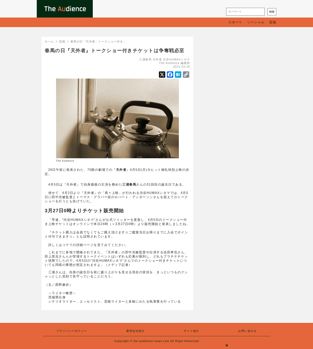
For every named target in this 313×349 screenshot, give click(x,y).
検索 (271, 11)
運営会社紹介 (135, 330)
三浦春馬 (145, 59)
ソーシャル (256, 22)
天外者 (157, 59)
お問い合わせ (247, 330)
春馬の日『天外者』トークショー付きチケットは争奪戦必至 (114, 50)
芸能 (272, 22)
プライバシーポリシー (71, 330)
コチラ (67, 245)
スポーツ (235, 22)
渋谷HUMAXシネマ (176, 59)
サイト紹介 (191, 330)
